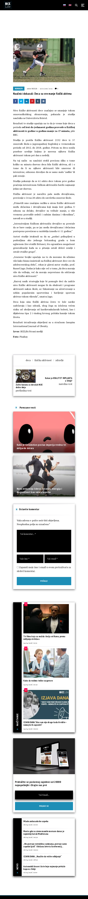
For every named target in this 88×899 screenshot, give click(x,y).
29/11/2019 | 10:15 (46, 88)
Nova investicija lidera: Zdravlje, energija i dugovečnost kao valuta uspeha (39, 490)
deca (28, 360)
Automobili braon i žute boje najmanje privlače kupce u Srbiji (44, 867)
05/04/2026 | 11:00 (30, 872)
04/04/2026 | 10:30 (30, 684)
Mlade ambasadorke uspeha (35, 821)
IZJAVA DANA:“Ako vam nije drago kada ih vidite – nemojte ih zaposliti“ (45, 723)
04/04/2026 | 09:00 (30, 729)
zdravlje (59, 360)
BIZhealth (19, 89)
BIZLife (34, 88)
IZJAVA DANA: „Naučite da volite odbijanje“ (42, 856)
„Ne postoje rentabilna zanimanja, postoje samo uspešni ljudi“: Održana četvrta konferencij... (45, 845)
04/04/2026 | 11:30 (30, 643)
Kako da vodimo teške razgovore (38, 680)
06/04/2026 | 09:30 (30, 837)
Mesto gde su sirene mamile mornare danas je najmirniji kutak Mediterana (43, 832)
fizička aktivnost (43, 360)
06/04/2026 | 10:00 (30, 824)
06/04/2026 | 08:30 (30, 860)
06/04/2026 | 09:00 (30, 850)
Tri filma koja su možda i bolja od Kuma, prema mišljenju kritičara (44, 637)
